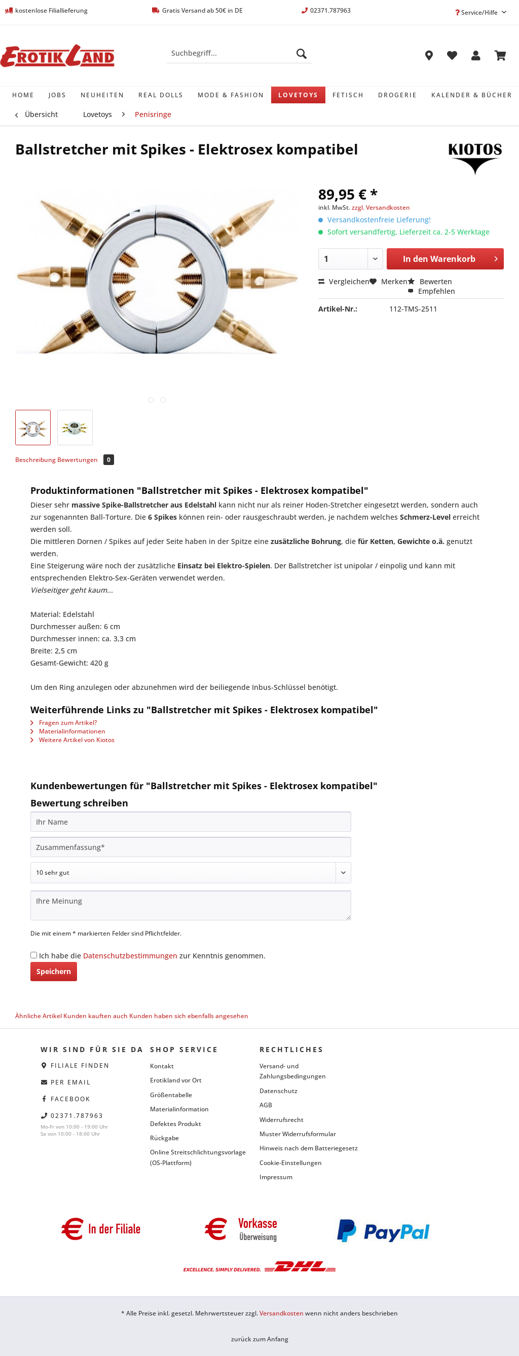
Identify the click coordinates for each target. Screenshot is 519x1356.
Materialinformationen (67, 731)
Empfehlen (431, 291)
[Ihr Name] (190, 821)
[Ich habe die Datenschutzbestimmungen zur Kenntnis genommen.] (33, 955)
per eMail (71, 1082)
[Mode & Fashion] (231, 95)
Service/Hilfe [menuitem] (477, 12)
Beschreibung (35, 459)
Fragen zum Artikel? (63, 722)
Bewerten (429, 281)
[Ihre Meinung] (190, 905)
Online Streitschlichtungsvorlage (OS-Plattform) (198, 1157)
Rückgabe (164, 1138)
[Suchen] (301, 53)
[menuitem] (239, 58)
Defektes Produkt (175, 1123)
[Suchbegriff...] (239, 53)
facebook (71, 1099)
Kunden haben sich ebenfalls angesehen (188, 1016)
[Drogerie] (397, 95)
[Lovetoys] (298, 95)
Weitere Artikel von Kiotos (72, 739)
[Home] (23, 95)
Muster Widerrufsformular (298, 1134)
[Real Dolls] (161, 95)
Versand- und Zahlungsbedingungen (293, 1071)
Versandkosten (282, 1313)
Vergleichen (343, 281)
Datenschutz (279, 1091)
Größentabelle (171, 1095)
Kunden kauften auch (95, 1016)
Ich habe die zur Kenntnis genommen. (152, 955)
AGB (266, 1105)
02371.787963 (77, 1115)
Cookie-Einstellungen (291, 1162)
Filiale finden (80, 1065)
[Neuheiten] (102, 95)
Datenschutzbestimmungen (130, 955)
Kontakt (162, 1066)
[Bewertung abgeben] (190, 872)
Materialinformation (179, 1109)
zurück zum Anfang (259, 1339)
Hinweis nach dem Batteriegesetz (309, 1148)
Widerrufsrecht (282, 1119)
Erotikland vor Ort (176, 1080)
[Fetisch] (348, 95)
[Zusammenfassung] (190, 847)
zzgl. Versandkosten (381, 207)
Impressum (276, 1177)
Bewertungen (85, 459)
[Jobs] (57, 95)
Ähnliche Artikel (38, 1016)
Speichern (53, 971)
